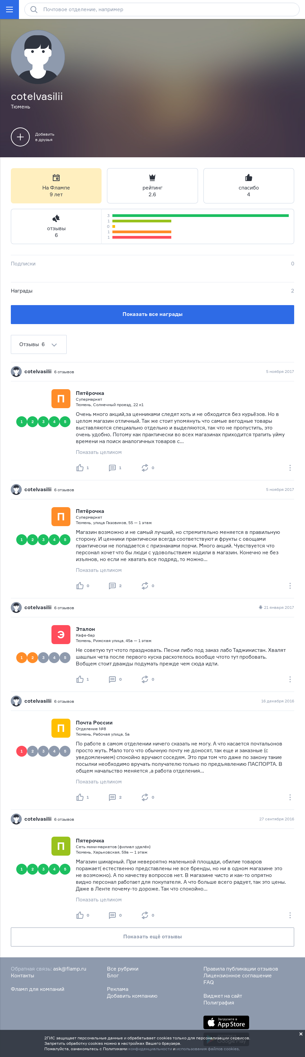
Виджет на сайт (222, 996)
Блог (113, 975)
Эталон (85, 629)
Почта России (94, 722)
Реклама (117, 989)
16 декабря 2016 (277, 700)
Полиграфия (218, 1002)
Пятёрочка (90, 393)
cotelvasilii (37, 371)
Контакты (22, 975)
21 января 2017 (276, 607)
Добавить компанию (132, 996)
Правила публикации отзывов (240, 968)
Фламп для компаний (37, 989)
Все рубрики (122, 968)
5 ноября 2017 (280, 371)
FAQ (208, 982)
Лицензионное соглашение (237, 975)
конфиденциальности (150, 1048)
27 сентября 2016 (276, 818)
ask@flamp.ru (69, 968)
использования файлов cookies (207, 1048)
